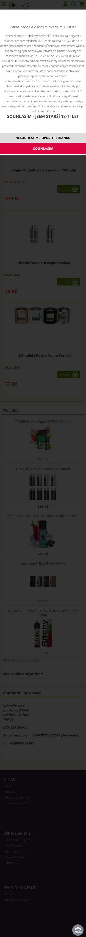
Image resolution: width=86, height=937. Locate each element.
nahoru (78, 930)
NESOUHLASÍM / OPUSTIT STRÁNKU (43, 138)
